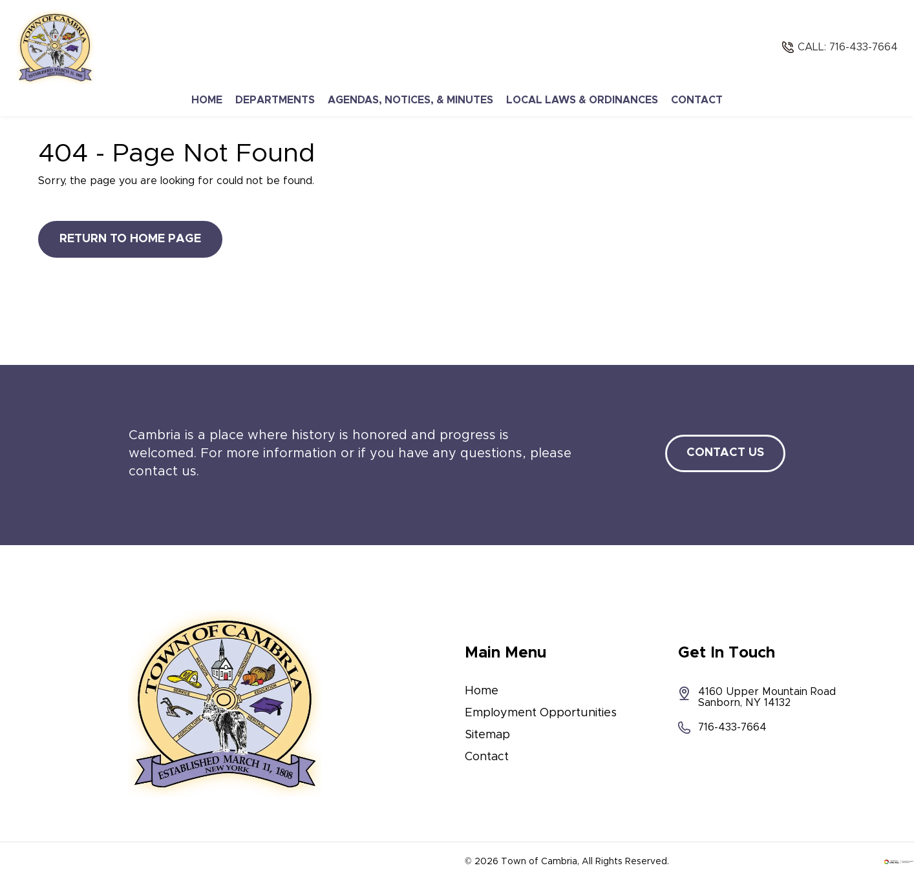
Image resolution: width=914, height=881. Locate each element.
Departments (275, 100)
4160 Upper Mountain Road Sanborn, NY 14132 (757, 697)
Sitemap (487, 735)
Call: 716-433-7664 (848, 47)
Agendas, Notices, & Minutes (410, 100)
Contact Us (725, 453)
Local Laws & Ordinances (582, 100)
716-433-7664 (722, 727)
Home (206, 100)
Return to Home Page (130, 239)
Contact (697, 100)
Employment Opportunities (541, 713)
